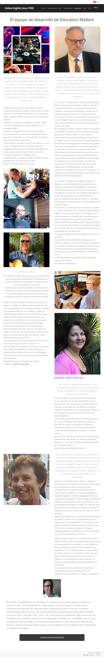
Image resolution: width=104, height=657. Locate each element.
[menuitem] (49, 8)
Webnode (97, 652)
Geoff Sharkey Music (21, 364)
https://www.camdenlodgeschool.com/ (70, 448)
